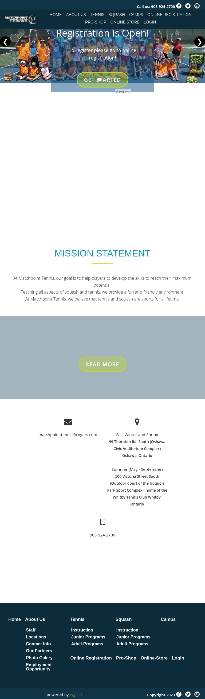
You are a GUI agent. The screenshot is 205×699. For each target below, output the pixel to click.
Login (150, 22)
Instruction (83, 630)
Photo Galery (39, 658)
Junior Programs (89, 637)
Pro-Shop (95, 22)
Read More (103, 367)
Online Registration (169, 14)
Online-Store (125, 22)
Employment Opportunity (39, 667)
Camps (136, 14)
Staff (31, 630)
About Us (76, 14)
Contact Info (38, 644)
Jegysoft (75, 694)
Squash (117, 14)
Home (55, 14)
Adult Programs (88, 644)
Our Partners (39, 651)
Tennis (97, 14)
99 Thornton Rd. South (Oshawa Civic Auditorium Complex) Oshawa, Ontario (137, 449)
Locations (36, 637)
